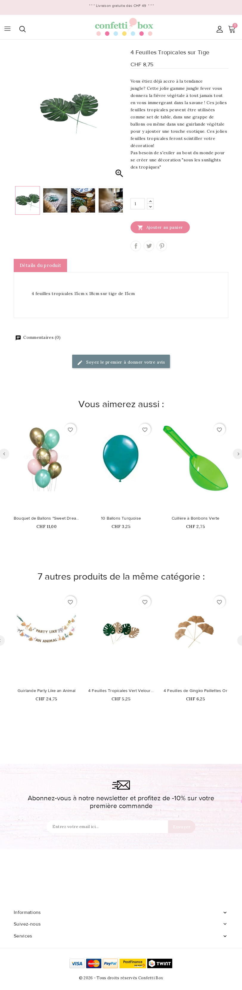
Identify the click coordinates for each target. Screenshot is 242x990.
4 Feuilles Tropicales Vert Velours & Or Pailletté (121, 691)
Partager (136, 246)
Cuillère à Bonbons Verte (196, 518)
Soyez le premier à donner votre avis (121, 362)
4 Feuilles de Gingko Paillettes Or (195, 691)
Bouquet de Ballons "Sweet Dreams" (46, 518)
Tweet (149, 246)
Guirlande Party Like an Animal (46, 691)
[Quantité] (138, 203)
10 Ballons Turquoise (121, 518)
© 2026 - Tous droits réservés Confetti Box (121, 977)
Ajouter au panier (160, 227)
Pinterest (162, 246)
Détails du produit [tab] (40, 265)
